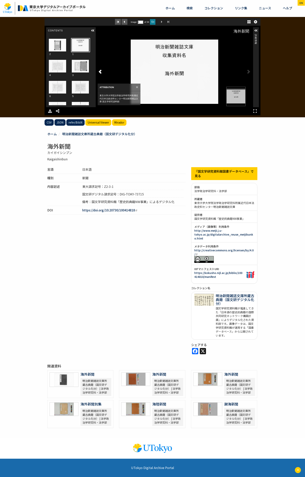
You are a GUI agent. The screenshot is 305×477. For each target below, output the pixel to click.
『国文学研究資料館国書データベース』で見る (224, 173)
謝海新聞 (231, 403)
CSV (49, 122)
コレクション (213, 8)
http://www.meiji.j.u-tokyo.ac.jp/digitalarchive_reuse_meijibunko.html (223, 234)
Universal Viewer (98, 122)
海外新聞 (88, 374)
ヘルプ (287, 8)
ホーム (170, 8)
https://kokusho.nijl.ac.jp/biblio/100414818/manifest (218, 275)
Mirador (119, 122)
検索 (190, 8)
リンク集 (241, 8)
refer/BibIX (75, 122)
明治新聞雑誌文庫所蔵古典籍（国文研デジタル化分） (99, 134)
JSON (60, 122)
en (301, 3)
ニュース (265, 8)
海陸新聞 (159, 403)
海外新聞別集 (91, 403)
